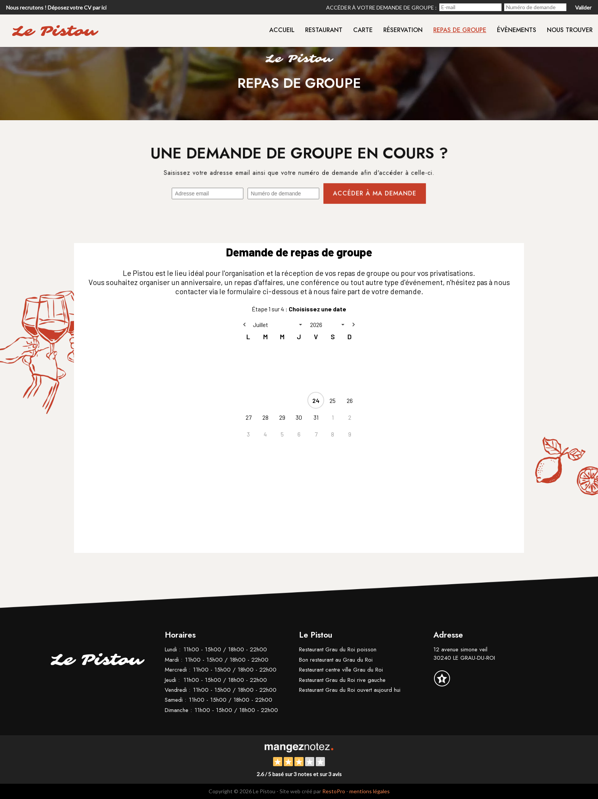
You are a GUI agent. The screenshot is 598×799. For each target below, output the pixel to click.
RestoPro (333, 791)
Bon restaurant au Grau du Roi (336, 660)
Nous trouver (570, 30)
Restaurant (323, 30)
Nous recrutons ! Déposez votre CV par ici (56, 7)
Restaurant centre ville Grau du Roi (341, 669)
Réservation (403, 30)
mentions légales (369, 791)
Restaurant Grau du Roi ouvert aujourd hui (349, 690)
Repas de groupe (459, 30)
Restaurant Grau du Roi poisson (337, 649)
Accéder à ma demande (374, 193)
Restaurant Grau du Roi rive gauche (342, 680)
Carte (363, 30)
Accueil (281, 30)
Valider (583, 7)
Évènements (516, 30)
